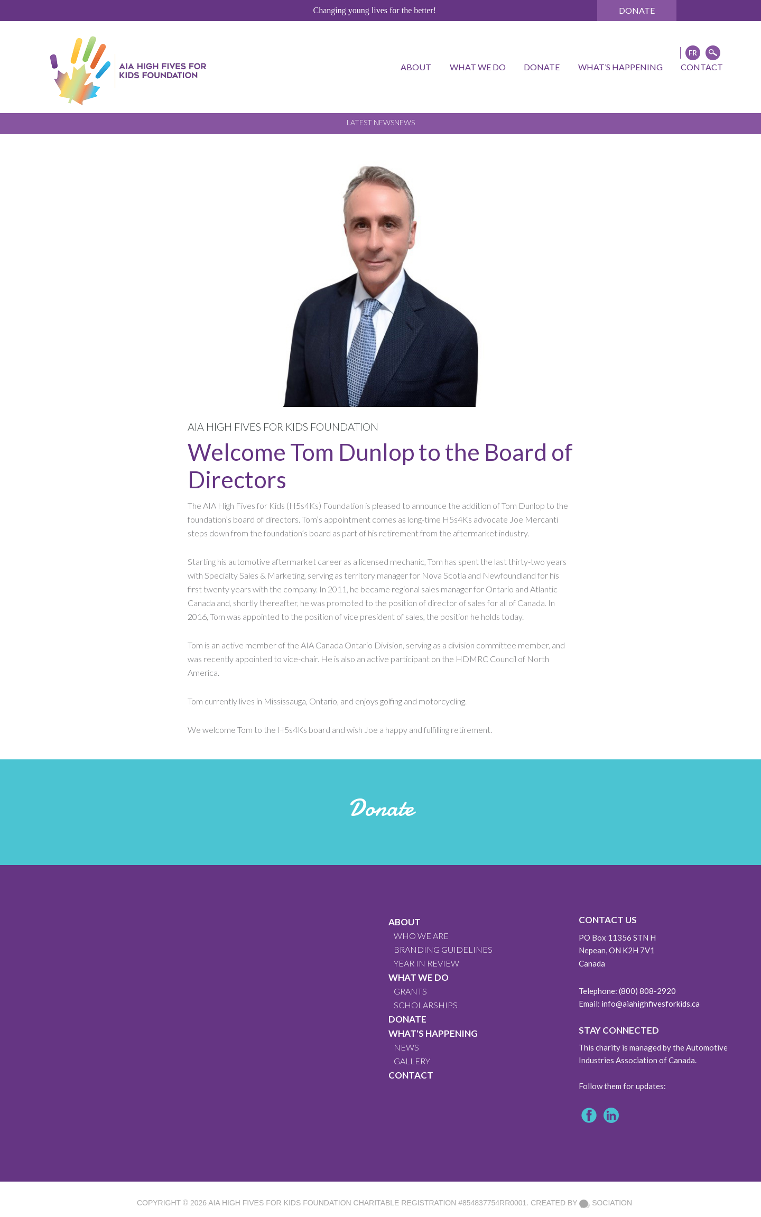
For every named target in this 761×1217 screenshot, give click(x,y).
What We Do (418, 977)
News (404, 122)
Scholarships (426, 1005)
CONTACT (410, 1075)
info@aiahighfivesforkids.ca (650, 1003)
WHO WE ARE (421, 936)
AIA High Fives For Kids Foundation (279, 1203)
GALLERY (412, 1061)
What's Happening (433, 1033)
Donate (637, 10)
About (404, 921)
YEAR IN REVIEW (426, 963)
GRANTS (410, 991)
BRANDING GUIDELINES (443, 949)
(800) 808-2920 (647, 991)
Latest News (370, 122)
